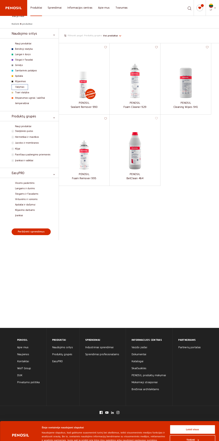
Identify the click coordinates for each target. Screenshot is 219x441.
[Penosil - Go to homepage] (13, 8)
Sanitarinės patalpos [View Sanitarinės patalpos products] (24, 70)
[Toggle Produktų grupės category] (33, 116)
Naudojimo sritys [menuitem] (62, 347)
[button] (212, 8)
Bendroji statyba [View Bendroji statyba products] (22, 49)
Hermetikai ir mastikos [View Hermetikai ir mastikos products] (27, 137)
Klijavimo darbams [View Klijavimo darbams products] (25, 210)
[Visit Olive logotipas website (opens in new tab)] (92, 425)
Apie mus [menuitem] (23, 347)
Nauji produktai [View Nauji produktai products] (23, 43)
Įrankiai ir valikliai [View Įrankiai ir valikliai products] (24, 160)
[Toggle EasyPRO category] (33, 173)
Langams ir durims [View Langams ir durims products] (25, 188)
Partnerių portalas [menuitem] (189, 347)
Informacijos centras (79, 7)
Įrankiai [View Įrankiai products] (19, 215)
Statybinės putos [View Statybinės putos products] (24, 131)
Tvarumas (121, 7)
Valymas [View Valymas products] (18, 87)
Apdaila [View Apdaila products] (17, 76)
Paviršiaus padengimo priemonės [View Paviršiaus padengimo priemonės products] (33, 154)
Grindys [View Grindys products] (17, 65)
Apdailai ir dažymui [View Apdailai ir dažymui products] (25, 205)
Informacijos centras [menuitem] (147, 340)
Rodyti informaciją (52, 388)
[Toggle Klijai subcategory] (12, 149)
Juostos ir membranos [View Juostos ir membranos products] (27, 143)
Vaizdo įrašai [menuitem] (139, 347)
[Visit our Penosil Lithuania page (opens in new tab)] (101, 412)
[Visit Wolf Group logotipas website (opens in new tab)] (134, 425)
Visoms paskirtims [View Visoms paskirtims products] (25, 183)
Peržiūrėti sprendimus (31, 232)
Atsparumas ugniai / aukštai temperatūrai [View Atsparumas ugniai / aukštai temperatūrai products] (28, 101)
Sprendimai (55, 7)
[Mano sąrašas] (199, 8)
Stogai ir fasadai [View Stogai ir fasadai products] (22, 60)
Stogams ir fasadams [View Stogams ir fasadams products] (26, 194)
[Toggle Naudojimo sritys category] (33, 33)
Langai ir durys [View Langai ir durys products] (21, 54)
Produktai (36, 7)
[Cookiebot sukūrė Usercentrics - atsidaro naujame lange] (21, 388)
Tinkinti (192, 374)
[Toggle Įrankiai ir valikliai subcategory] (12, 160)
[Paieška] (189, 8)
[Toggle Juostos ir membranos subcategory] (12, 143)
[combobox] (186, 8)
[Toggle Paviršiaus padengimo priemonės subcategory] (12, 154)
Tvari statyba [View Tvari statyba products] (20, 92)
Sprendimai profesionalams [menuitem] (102, 354)
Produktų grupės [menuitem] (62, 354)
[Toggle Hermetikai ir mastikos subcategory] (12, 137)
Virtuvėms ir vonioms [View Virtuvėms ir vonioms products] (26, 199)
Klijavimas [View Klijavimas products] (19, 81)
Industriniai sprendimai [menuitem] (99, 347)
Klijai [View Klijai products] (17, 149)
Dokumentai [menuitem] (139, 354)
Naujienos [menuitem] (23, 354)
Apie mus (104, 7)
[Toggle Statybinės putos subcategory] (12, 131)
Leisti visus (192, 364)
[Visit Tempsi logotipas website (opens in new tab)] (107, 425)
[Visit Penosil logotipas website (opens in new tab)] (76, 425)
